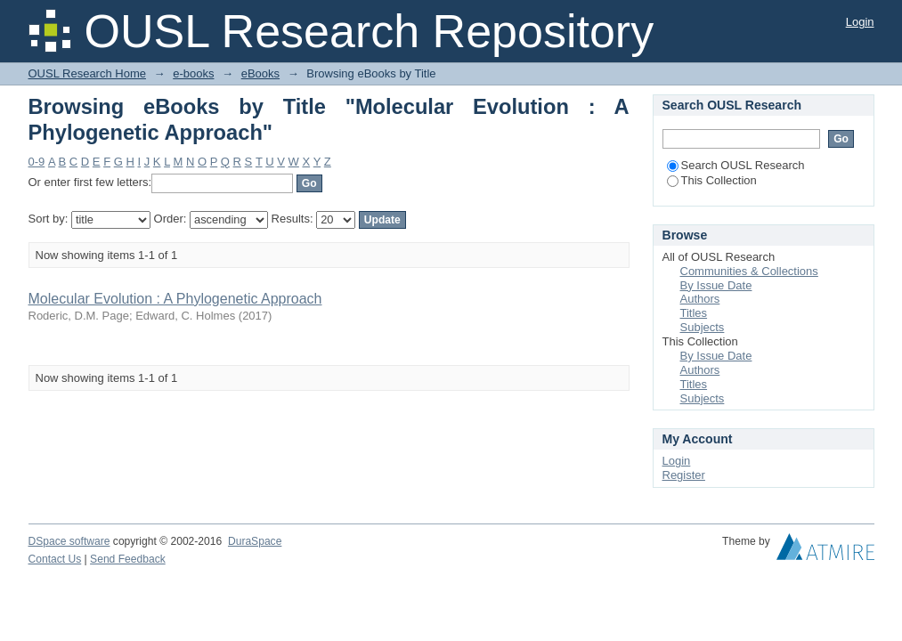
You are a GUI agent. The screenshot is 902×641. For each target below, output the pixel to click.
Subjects (702, 327)
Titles (694, 313)
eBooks (260, 73)
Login (860, 21)
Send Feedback (128, 559)
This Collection (712, 180)
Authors (700, 298)
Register (683, 475)
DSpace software (69, 541)
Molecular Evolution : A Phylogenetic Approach (175, 298)
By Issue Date (716, 285)
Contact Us (55, 559)
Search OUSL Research (736, 165)
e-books (193, 73)
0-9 (36, 161)
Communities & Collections (749, 271)
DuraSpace (254, 541)
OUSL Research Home (87, 73)
